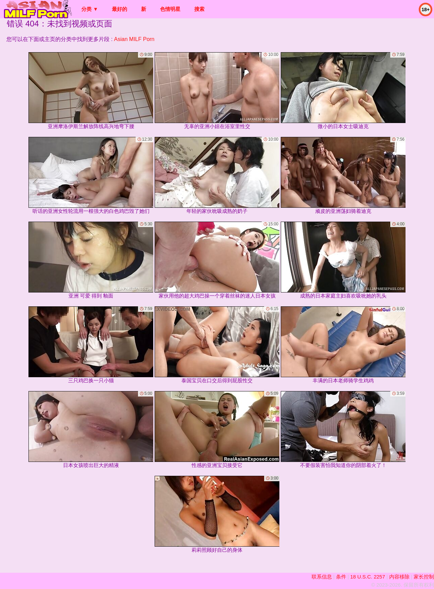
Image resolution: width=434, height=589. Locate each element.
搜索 (199, 9)
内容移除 (399, 577)
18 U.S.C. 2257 (367, 577)
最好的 (119, 9)
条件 (341, 577)
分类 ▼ (89, 9)
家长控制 (424, 577)
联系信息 (322, 577)
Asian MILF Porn (134, 39)
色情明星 (170, 9)
